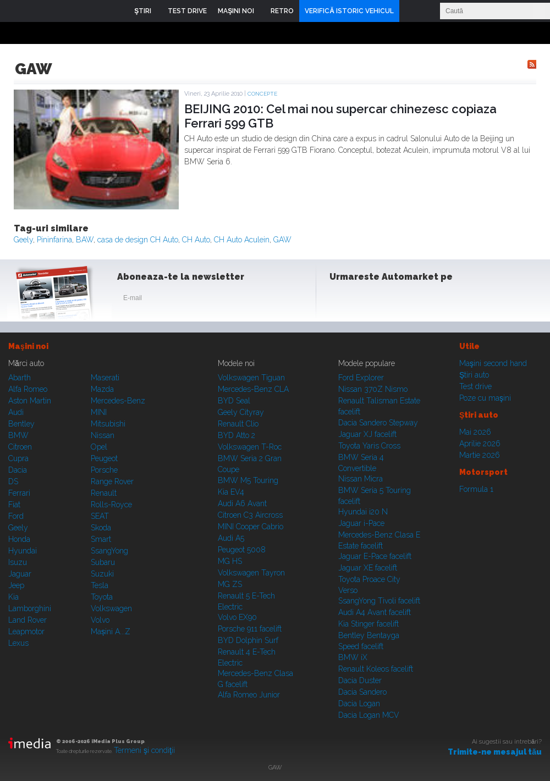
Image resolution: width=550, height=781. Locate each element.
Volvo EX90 (237, 617)
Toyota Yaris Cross (369, 445)
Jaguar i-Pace (361, 523)
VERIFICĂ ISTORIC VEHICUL (349, 11)
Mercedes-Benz (118, 400)
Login (410, 11)
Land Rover (27, 620)
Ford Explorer (361, 377)
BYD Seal (234, 400)
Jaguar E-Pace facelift (374, 556)
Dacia (17, 470)
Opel (99, 446)
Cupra (18, 458)
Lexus (18, 643)
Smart (101, 539)
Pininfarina (54, 239)
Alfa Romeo (27, 389)
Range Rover (112, 481)
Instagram (367, 300)
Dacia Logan (359, 703)
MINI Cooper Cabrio (250, 526)
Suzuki (102, 573)
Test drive (475, 386)
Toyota (102, 596)
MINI (99, 412)
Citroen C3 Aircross (250, 515)
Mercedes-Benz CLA (253, 389)
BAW (85, 239)
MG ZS (230, 584)
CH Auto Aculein (242, 239)
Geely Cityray (241, 412)
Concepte (262, 94)
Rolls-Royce (111, 504)
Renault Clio (238, 423)
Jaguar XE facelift (367, 567)
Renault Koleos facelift (375, 668)
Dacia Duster (360, 680)
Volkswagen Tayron (251, 572)
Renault (104, 493)
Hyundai (22, 550)
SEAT (100, 516)
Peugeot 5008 (242, 549)
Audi (16, 412)
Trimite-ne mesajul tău (495, 751)
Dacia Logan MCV (368, 715)
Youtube (394, 300)
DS (13, 481)
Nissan (102, 435)
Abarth (19, 377)
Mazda (102, 389)
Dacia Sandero (362, 692)
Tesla (99, 585)
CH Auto (196, 239)
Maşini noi (28, 346)
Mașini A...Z (110, 631)
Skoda (101, 527)
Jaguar (19, 573)
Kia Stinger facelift (368, 623)
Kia (13, 596)
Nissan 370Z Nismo (373, 389)
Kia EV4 (231, 492)
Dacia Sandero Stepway (378, 422)
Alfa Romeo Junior (249, 694)
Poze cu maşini (485, 398)
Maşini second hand (493, 363)
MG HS (230, 561)
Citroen (20, 446)
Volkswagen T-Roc (250, 446)
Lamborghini (29, 608)
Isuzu (17, 562)
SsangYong (109, 550)
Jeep (16, 585)
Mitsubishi (108, 423)
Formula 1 (476, 489)
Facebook (340, 300)
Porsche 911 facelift (250, 628)
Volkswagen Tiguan (251, 377)
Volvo (100, 620)
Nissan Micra (360, 478)
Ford (16, 516)
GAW (282, 239)
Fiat (14, 504)
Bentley (21, 423)
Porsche (104, 470)
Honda (19, 539)
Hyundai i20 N (363, 511)
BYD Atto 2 (236, 435)
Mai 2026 (475, 432)
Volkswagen (111, 608)
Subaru (103, 562)
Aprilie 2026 (480, 443)
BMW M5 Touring (248, 480)
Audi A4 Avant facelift (374, 612)
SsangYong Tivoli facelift (379, 600)
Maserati (105, 377)
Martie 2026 (479, 455)
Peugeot (104, 458)
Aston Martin (29, 400)
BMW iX (352, 657)
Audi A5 (231, 538)
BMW (18, 435)
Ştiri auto (474, 374)
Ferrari (19, 493)
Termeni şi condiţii (144, 750)
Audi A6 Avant (242, 503)
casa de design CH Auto (137, 239)
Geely (23, 239)
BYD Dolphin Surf (248, 640)
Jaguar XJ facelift (367, 434)
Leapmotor (26, 631)
